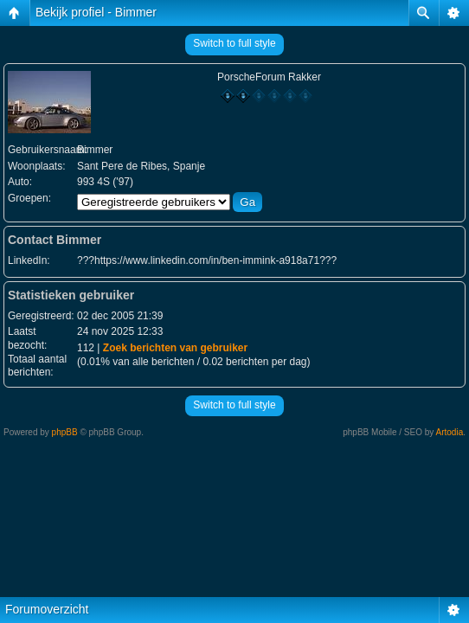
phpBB (65, 432)
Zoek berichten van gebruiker (175, 348)
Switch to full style (234, 43)
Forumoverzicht (46, 609)
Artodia (450, 432)
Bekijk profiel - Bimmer (96, 12)
